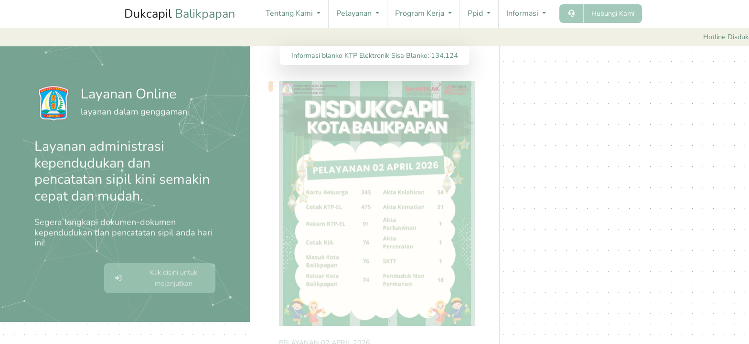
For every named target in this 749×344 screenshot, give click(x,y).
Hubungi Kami (612, 13)
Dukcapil (179, 14)
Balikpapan (205, 14)
